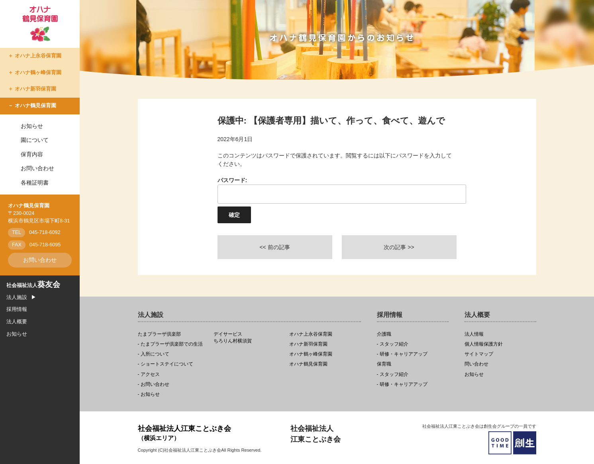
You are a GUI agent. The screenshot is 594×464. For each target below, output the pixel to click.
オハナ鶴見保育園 (35, 105)
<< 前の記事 (274, 247)
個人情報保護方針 (484, 344)
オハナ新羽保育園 (35, 89)
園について (35, 140)
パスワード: (337, 190)
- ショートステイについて (165, 364)
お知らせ (32, 126)
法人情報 (474, 334)
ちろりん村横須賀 (249, 338)
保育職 (384, 364)
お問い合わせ (37, 168)
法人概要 (16, 321)
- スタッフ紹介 (392, 344)
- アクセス (149, 374)
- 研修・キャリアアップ (402, 354)
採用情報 (16, 309)
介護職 (384, 334)
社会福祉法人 (33, 285)
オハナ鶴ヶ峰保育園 (38, 72)
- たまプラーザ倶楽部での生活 (170, 344)
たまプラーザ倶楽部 (159, 334)
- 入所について (153, 354)
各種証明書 (35, 182)
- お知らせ (149, 394)
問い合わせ (476, 364)
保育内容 (32, 154)
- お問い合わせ (153, 384)
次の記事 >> (399, 247)
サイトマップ (479, 354)
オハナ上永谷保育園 (38, 56)
